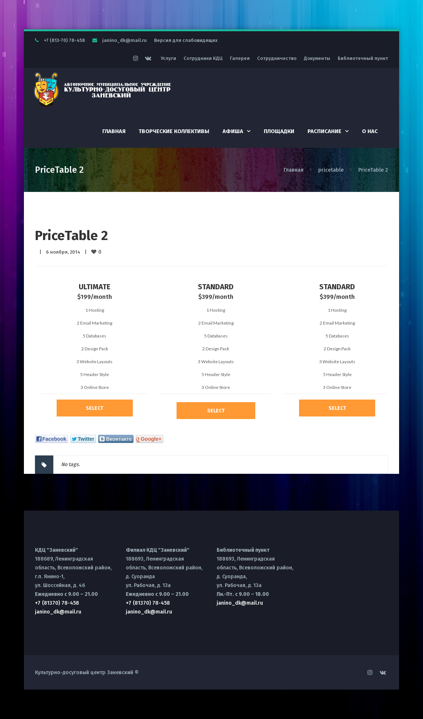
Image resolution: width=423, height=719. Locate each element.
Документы (317, 58)
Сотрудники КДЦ (203, 58)
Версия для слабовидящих (186, 40)
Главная (113, 131)
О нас (370, 131)
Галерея (240, 58)
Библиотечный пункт (363, 58)
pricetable (331, 170)
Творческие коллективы (174, 131)
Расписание (324, 131)
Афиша (233, 131)
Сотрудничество (276, 58)
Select (94, 408)
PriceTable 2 (71, 236)
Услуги (168, 58)
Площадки (279, 131)
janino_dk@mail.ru (124, 40)
